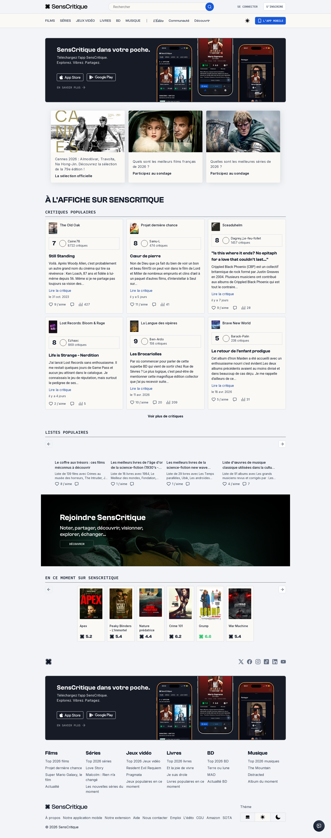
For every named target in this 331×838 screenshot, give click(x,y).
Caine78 (74, 241)
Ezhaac (73, 340)
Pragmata (134, 775)
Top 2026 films (57, 761)
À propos (52, 818)
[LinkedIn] (274, 663)
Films (51, 753)
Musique (257, 753)
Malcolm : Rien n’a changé (100, 777)
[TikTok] (266, 663)
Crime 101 (176, 626)
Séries (93, 753)
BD (210, 753)
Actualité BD (217, 781)
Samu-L (154, 241)
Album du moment (263, 781)
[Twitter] (241, 663)
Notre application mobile (82, 818)
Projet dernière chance (63, 768)
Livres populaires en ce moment (185, 784)
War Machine (238, 626)
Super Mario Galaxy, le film (63, 777)
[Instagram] (257, 663)
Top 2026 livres (179, 761)
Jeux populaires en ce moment (144, 784)
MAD (211, 775)
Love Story (94, 768)
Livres (174, 753)
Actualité (52, 786)
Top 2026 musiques (263, 761)
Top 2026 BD (218, 761)
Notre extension (117, 818)
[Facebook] (249, 663)
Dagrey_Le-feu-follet (246, 238)
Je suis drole (177, 775)
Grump (204, 626)
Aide (136, 818)
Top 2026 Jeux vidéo (143, 761)
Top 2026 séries (98, 761)
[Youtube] (283, 663)
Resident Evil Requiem (143, 768)
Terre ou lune (218, 768)
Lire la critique (60, 290)
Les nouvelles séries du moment (104, 789)
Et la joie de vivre (180, 768)
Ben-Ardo (157, 339)
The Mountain (259, 768)
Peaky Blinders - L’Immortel (121, 628)
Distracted (256, 775)
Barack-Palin (240, 336)
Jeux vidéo (139, 753)
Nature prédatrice (147, 628)
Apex (83, 626)
